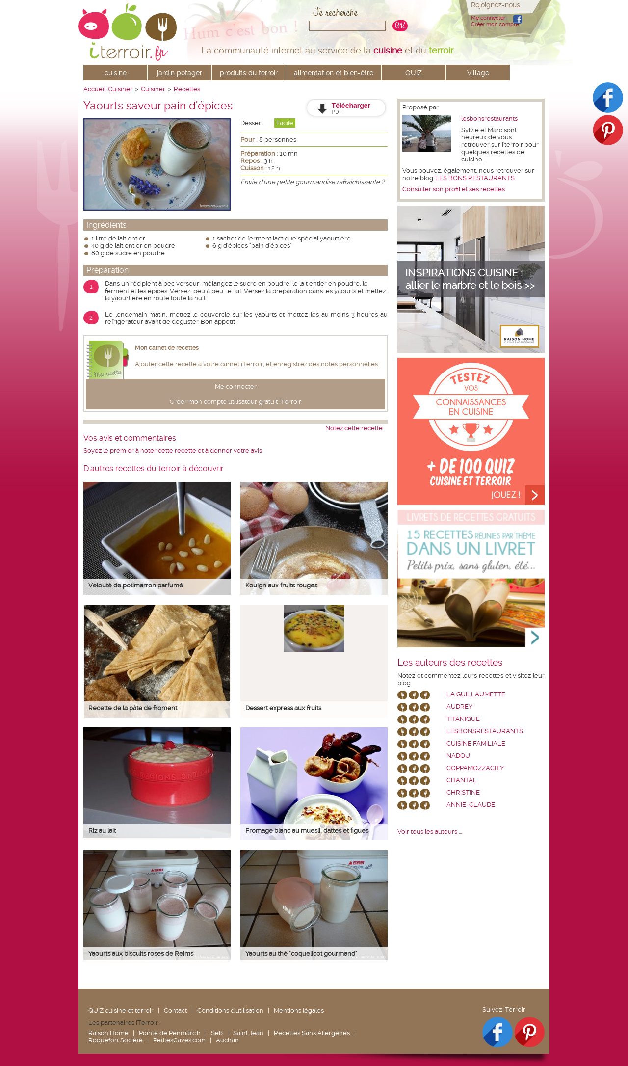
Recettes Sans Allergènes (312, 1033)
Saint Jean (248, 1033)
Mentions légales (299, 1010)
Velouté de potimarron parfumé (135, 585)
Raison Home (108, 1033)
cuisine (116, 73)
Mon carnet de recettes (167, 348)
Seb (217, 1033)
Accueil (94, 89)
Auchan (227, 1040)
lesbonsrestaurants (489, 118)
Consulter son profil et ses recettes (453, 189)
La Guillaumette (475, 694)
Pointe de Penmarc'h (170, 1033)
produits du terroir (249, 73)
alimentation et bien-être (333, 73)
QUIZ (413, 73)
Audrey (459, 706)
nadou (458, 755)
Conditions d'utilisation (230, 1010)
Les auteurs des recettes (449, 662)
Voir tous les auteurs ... (429, 831)
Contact (175, 1010)
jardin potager (179, 73)
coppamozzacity (475, 768)
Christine (463, 792)
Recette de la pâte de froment (132, 708)
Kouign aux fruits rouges (281, 585)
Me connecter (488, 18)
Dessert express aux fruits (283, 708)
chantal (461, 780)
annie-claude (470, 804)
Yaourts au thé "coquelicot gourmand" (301, 953)
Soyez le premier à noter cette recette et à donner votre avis (172, 450)
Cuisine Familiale (475, 743)
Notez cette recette (354, 428)
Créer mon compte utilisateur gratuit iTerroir (235, 401)
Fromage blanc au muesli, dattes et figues (306, 830)
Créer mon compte (495, 24)
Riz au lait (102, 830)
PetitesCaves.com (179, 1040)
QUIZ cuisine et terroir (121, 1010)
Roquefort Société (115, 1040)
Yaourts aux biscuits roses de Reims (140, 953)
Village (478, 73)
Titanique (463, 718)
